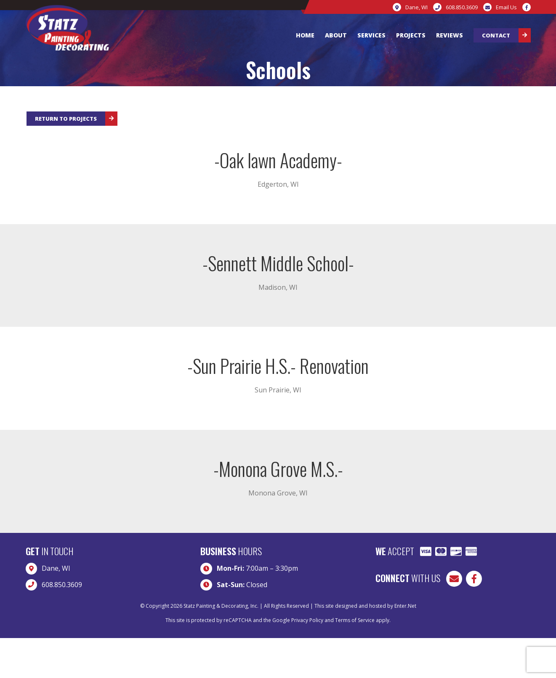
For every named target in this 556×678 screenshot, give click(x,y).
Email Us (506, 7)
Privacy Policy (307, 620)
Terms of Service (355, 620)
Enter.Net (405, 605)
